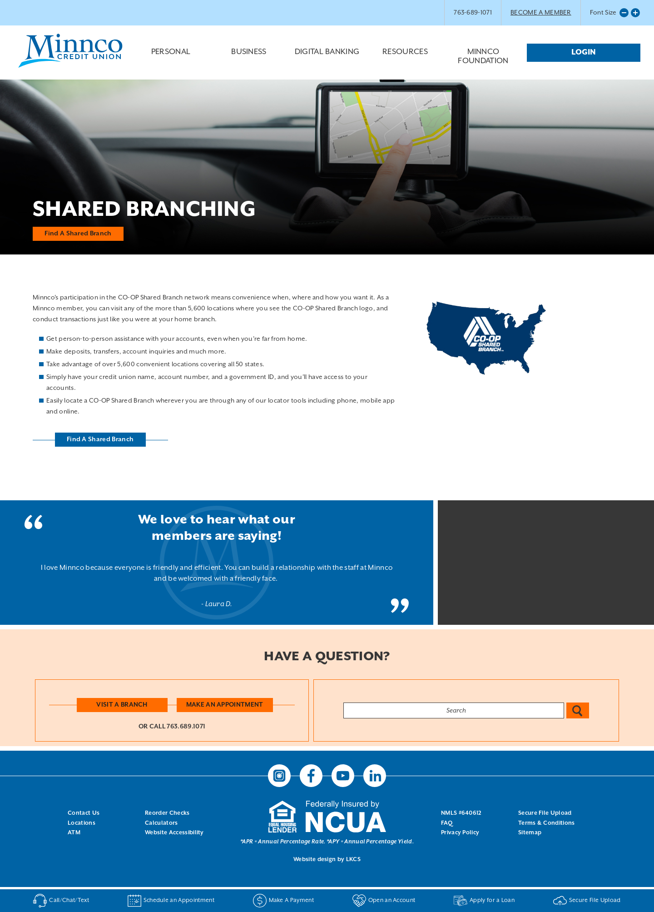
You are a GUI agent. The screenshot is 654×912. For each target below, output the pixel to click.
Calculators (161, 823)
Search (577, 710)
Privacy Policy (460, 832)
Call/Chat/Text (61, 900)
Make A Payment (283, 900)
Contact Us (83, 813)
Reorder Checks (167, 813)
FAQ (446, 823)
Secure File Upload (545, 813)
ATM (74, 832)
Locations (81, 823)
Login (583, 52)
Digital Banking (327, 59)
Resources (405, 59)
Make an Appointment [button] (224, 704)
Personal (171, 59)
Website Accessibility (174, 832)
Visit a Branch (122, 704)
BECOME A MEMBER (540, 12)
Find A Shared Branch (78, 233)
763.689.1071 (186, 726)
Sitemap (529, 832)
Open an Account (384, 900)
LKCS (353, 859)
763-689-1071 (473, 12)
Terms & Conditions (546, 823)
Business (249, 59)
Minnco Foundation (483, 57)
